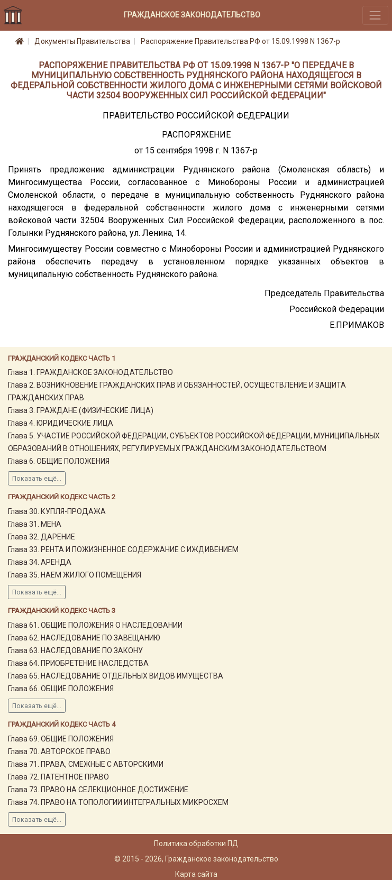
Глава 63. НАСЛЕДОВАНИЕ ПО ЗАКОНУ (75, 650)
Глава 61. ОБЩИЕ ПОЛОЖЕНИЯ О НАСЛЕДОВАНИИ (95, 625)
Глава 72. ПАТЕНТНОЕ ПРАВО (58, 777)
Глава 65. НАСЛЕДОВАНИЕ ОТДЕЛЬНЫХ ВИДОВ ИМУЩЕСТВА (115, 676)
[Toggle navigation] (375, 15)
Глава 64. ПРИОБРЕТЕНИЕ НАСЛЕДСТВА (78, 663)
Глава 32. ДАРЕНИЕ (41, 537)
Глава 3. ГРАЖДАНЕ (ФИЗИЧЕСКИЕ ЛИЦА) (80, 410)
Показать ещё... (36, 478)
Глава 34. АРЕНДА (39, 562)
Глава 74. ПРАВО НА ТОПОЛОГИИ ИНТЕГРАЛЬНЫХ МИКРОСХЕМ (118, 802)
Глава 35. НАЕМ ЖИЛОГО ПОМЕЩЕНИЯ (74, 575)
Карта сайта (196, 874)
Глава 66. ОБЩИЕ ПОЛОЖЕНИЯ (61, 688)
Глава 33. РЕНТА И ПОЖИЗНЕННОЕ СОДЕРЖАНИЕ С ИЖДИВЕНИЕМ (123, 549)
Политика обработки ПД (196, 843)
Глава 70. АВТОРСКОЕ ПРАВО (59, 751)
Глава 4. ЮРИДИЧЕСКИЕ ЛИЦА (60, 423)
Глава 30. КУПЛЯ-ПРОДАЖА (57, 511)
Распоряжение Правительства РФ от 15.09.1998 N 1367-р (240, 41)
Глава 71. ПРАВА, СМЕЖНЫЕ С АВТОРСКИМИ (85, 764)
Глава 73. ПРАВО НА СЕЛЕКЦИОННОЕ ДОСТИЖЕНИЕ (98, 789)
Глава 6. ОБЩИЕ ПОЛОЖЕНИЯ (59, 461)
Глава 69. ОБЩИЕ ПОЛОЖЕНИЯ (61, 739)
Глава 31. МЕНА (34, 524)
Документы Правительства (82, 41)
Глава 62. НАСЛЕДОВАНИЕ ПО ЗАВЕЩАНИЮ (84, 638)
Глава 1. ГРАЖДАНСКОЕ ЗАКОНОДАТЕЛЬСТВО (90, 372)
